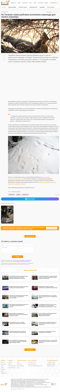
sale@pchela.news (51, 364)
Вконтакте (19, 364)
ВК (56, 11)
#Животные (25, 194)
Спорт (35, 2)
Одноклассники (20, 365)
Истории (40, 2)
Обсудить (57, 194)
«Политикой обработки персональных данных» (20, 261)
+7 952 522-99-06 (31, 362)
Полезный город (12, 365)
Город (19, 2)
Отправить (17, 256)
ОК (58, 11)
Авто (30, 2)
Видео (46, 2)
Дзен (18, 367)
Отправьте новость (52, 228)
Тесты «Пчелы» (50, 7)
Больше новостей (30, 236)
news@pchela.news (32, 364)
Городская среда (12, 7)
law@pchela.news (47, 387)
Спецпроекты (53, 2)
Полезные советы (23, 7)
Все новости (30, 349)
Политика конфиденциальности (35, 365)
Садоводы (42, 7)
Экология (24, 2)
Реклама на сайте (51, 365)
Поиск (9, 364)
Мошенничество (33, 7)
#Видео (18, 194)
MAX (54, 11)
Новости (13, 2)
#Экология (11, 194)
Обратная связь (12, 367)
